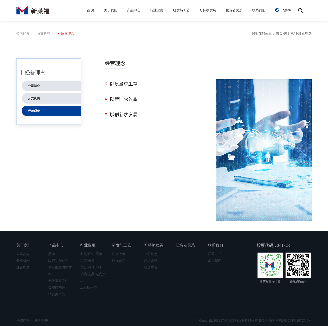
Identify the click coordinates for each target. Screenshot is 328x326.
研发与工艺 (181, 10)
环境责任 (151, 260)
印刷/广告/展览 (91, 254)
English (286, 10)
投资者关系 (234, 10)
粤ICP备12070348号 (297, 320)
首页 (279, 33)
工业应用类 (88, 287)
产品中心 (133, 10)
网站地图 (42, 320)
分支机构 (43, 33)
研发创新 (119, 260)
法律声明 (23, 320)
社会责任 (151, 267)
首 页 (90, 10)
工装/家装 (87, 260)
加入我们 (214, 260)
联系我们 (258, 10)
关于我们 (110, 10)
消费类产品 (56, 294)
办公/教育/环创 (91, 267)
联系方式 (214, 254)
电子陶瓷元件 (58, 280)
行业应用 (156, 10)
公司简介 (23, 33)
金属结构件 (56, 287)
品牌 (51, 254)
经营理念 (67, 33)
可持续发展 (207, 10)
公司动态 (151, 254)
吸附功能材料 (58, 260)
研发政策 (119, 254)
